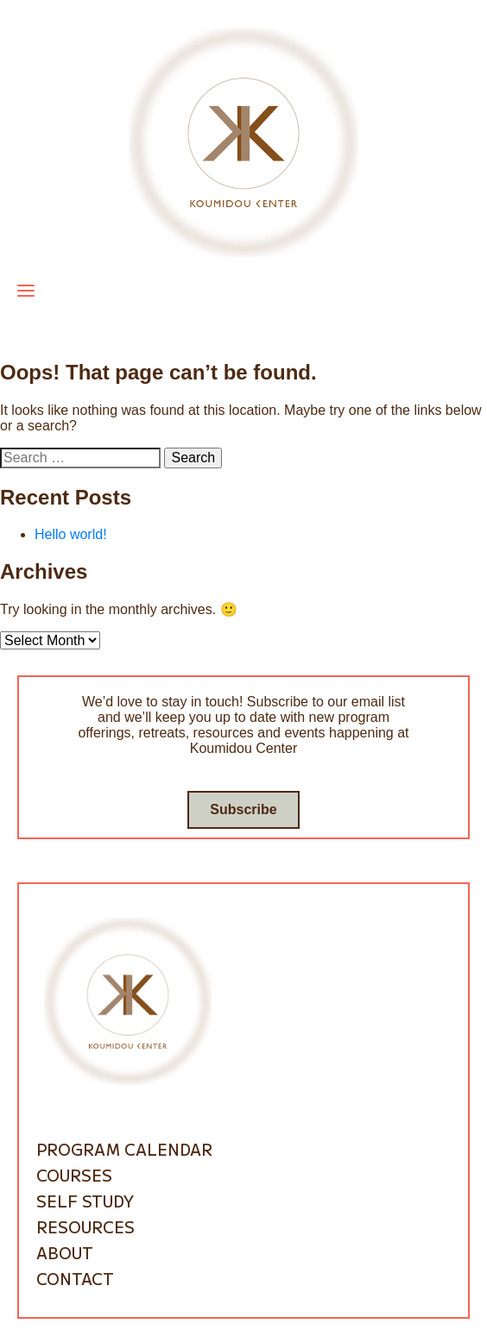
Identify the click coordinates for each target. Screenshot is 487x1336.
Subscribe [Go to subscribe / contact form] (243, 809)
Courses (74, 1175)
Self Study (85, 1200)
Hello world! (71, 534)
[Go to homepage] (243, 141)
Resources (85, 1226)
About (64, 1252)
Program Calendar (124, 1149)
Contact (75, 1278)
